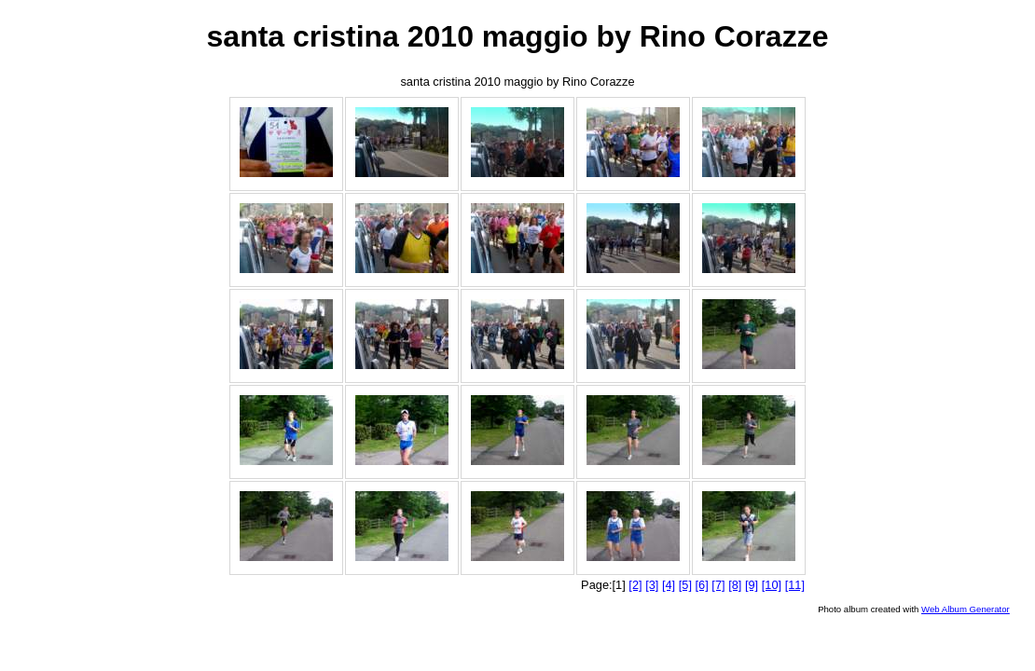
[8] (734, 585)
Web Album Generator (965, 609)
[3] (651, 585)
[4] (668, 585)
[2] (635, 585)
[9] (751, 585)
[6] (702, 585)
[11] (795, 585)
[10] (771, 585)
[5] (685, 585)
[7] (717, 585)
